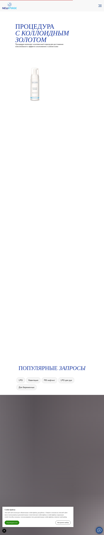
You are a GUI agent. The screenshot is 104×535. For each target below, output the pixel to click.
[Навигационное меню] (100, 6)
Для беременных (26, 387)
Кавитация (33, 380)
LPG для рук (66, 380)
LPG (21, 380)
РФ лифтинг (49, 380)
